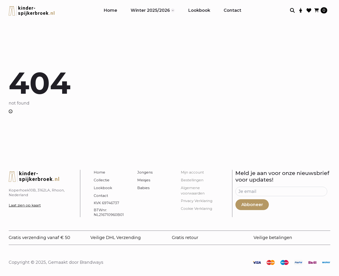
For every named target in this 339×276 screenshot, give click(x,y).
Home (110, 10)
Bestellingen (192, 180)
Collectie (101, 180)
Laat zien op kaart (25, 205)
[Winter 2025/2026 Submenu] (173, 10)
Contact (232, 10)
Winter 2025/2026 (150, 10)
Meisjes (143, 180)
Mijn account (192, 172)
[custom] (257, 262)
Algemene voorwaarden (193, 190)
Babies (143, 188)
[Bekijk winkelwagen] (320, 10)
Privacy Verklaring (196, 201)
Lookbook (199, 10)
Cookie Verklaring (196, 208)
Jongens (145, 172)
